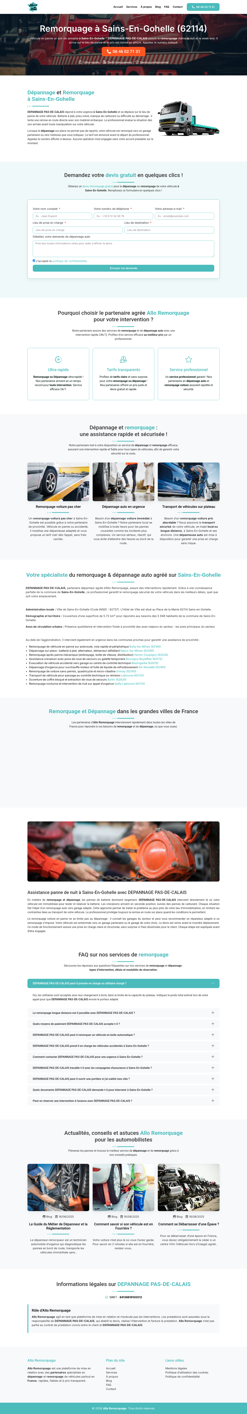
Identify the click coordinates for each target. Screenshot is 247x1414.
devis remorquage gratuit (98, 186)
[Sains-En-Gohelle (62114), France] (123, 766)
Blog (158, 6)
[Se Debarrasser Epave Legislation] (189, 1187)
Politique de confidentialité (182, 1376)
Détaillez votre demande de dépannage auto (61, 236)
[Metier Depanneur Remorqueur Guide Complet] (58, 1187)
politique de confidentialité (69, 261)
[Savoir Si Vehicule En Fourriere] (123, 1187)
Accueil (118, 6)
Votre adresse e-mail (169, 208)
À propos (146, 6)
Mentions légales (176, 1368)
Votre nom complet (45, 208)
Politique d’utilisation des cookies (186, 1372)
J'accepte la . (61, 261)
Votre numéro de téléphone (112, 208)
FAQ (166, 6)
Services (131, 6)
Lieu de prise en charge (48, 222)
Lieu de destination (137, 222)
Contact (178, 6)
